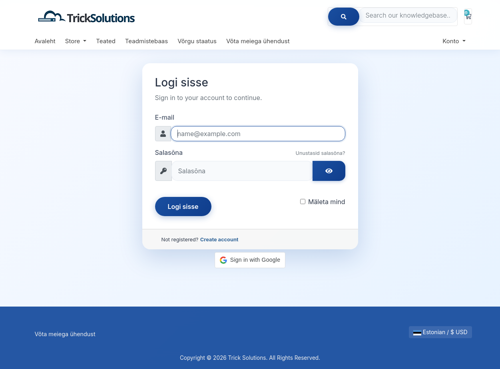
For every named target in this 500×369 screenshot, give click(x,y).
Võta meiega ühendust (258, 41)
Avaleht (45, 41)
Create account (219, 240)
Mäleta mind (326, 202)
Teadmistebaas (146, 41)
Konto (451, 41)
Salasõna (169, 152)
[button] (250, 260)
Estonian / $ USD (440, 332)
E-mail (164, 117)
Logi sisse (183, 207)
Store (73, 41)
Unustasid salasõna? (320, 153)
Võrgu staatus (197, 41)
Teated (106, 41)
